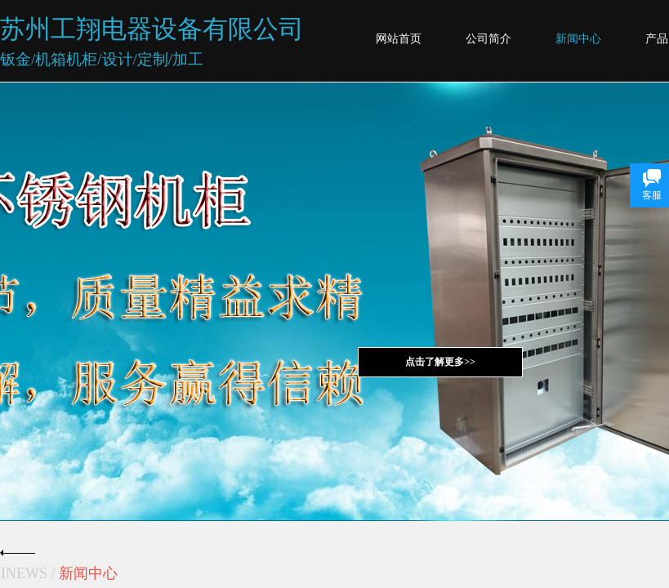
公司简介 (488, 39)
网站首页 (398, 39)
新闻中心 (578, 39)
